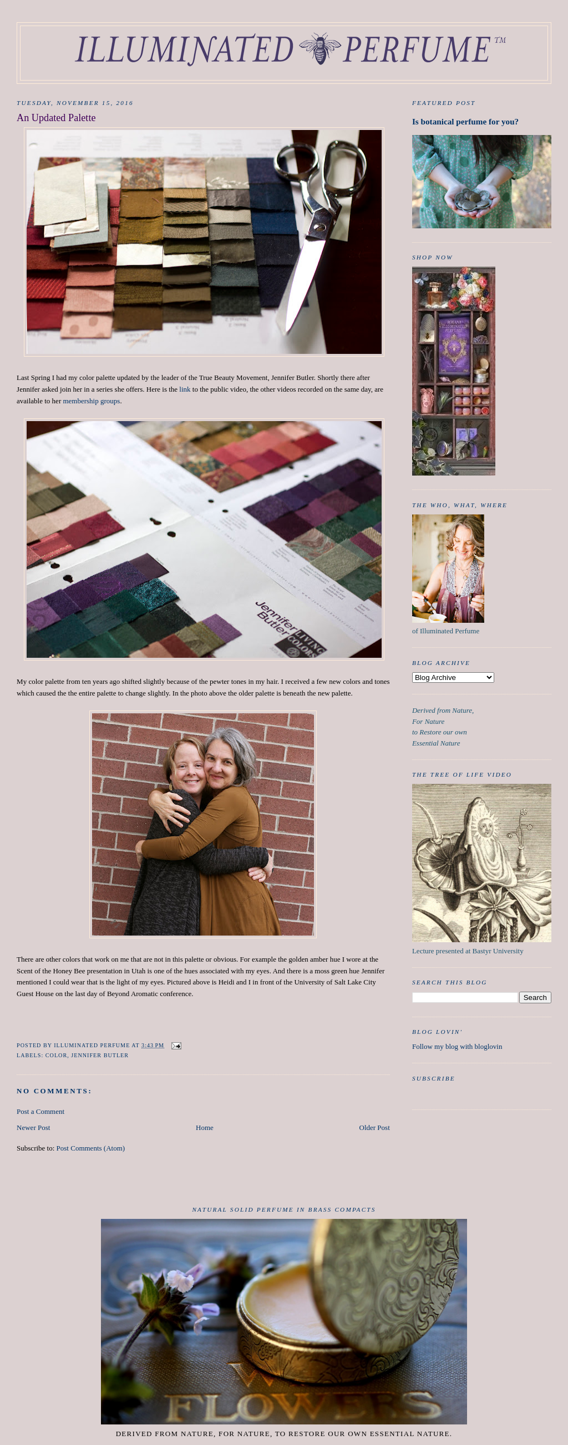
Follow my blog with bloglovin (457, 1046)
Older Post (374, 1127)
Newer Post (33, 1127)
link (184, 389)
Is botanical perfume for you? (465, 121)
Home (205, 1127)
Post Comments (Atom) (91, 1148)
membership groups (91, 401)
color (56, 1055)
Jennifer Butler (100, 1055)
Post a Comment (40, 1111)
